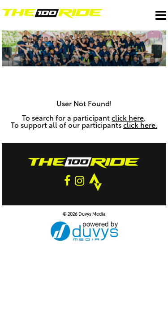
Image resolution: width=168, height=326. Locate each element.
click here (128, 118)
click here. (140, 126)
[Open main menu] (160, 15)
